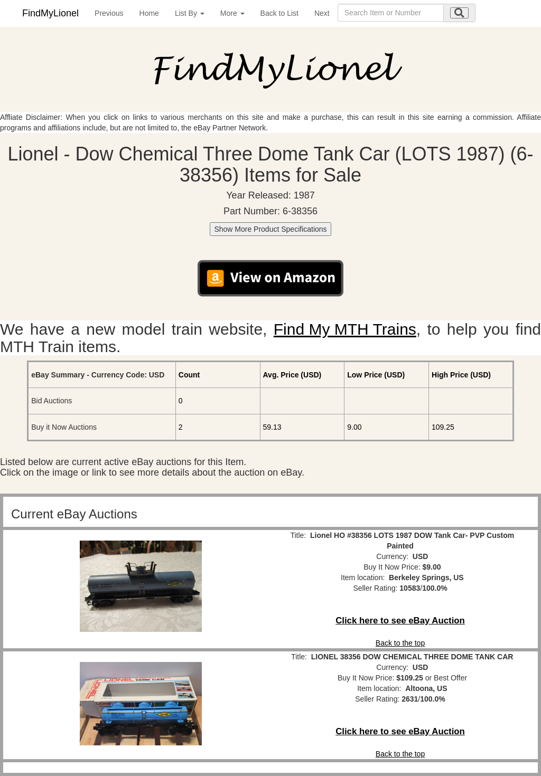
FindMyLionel (50, 13)
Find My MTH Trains (345, 329)
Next (322, 13)
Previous (109, 13)
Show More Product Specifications (270, 229)
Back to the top (400, 643)
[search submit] (459, 12)
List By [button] (189, 13)
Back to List (279, 13)
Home (149, 13)
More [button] (232, 13)
